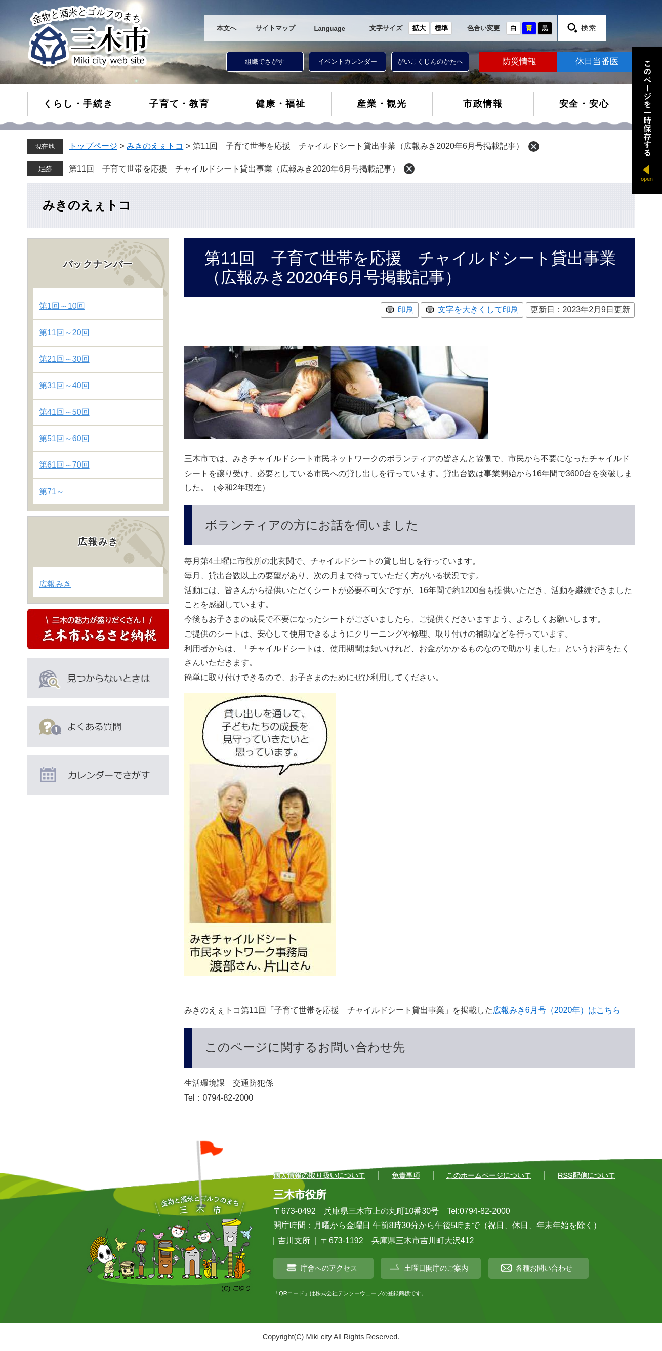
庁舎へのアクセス (329, 1268)
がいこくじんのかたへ (430, 61)
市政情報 (483, 104)
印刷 (406, 309)
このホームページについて (488, 1175)
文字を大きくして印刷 (478, 309)
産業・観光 (382, 104)
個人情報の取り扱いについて (319, 1175)
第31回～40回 (64, 385)
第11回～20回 (64, 332)
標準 (441, 28)
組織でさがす (264, 61)
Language (329, 28)
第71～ (51, 491)
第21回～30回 (64, 359)
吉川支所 (294, 1240)
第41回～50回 (64, 412)
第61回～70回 (64, 464)
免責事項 (406, 1175)
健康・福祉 (281, 104)
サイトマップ (275, 28)
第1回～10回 (62, 306)
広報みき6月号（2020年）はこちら (557, 1010)
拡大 (419, 28)
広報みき (55, 584)
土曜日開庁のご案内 (436, 1268)
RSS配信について (586, 1175)
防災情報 (519, 61)
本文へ (226, 28)
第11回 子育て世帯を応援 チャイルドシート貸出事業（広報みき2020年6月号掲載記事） (234, 168)
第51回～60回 (64, 438)
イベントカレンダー (347, 61)
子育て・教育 (179, 104)
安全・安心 (584, 104)
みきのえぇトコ (155, 146)
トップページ (93, 146)
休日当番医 (596, 61)
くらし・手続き (78, 104)
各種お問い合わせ (544, 1268)
